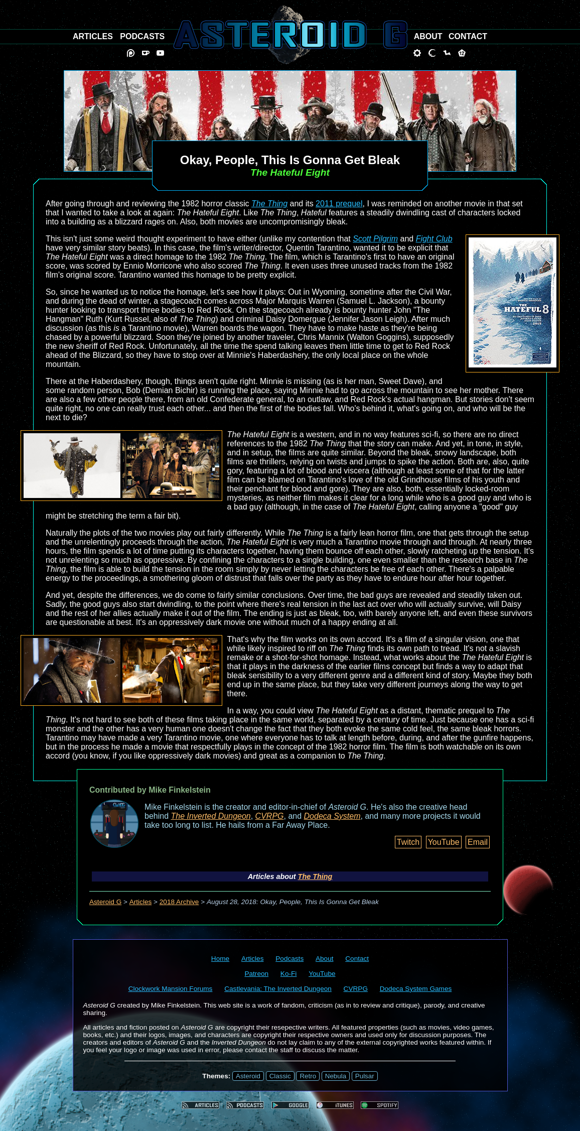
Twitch (408, 842)
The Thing (269, 203)
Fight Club (434, 238)
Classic (280, 1076)
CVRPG (269, 816)
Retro (308, 1076)
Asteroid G (105, 902)
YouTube (444, 842)
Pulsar (364, 1076)
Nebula (335, 1076)
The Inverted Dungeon (211, 816)
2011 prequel (339, 203)
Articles (140, 902)
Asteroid (248, 1076)
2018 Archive (179, 902)
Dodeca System (332, 816)
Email (478, 842)
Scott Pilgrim (375, 238)
